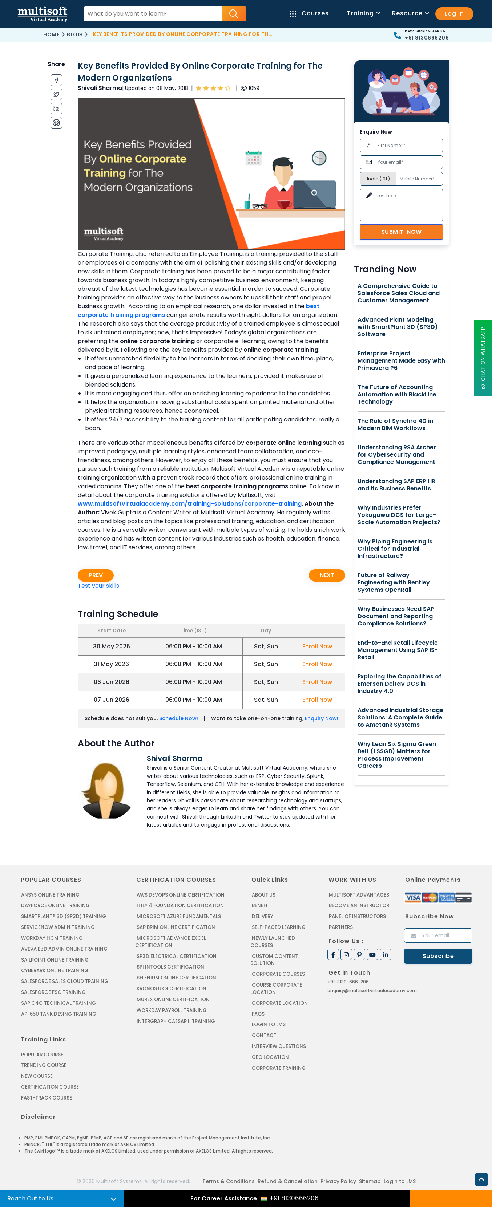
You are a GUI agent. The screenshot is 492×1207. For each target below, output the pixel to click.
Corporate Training (279, 1059)
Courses (309, 13)
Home (51, 34)
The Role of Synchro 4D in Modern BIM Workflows (395, 424)
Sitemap (370, 1179)
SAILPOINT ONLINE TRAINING (55, 959)
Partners (341, 926)
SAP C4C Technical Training (58, 1002)
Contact (264, 1026)
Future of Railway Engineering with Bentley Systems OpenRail (394, 583)
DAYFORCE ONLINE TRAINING (55, 905)
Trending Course (43, 1063)
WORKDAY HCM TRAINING (51, 937)
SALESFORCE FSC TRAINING (53, 991)
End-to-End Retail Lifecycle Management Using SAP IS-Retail (398, 650)
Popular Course (42, 1053)
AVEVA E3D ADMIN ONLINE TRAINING (63, 948)
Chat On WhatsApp (483, 358)
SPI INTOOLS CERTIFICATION (170, 966)
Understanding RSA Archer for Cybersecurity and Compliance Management (397, 455)
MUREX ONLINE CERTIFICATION (173, 998)
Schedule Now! (178, 718)
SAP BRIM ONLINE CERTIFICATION (176, 926)
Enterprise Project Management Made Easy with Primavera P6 (401, 361)
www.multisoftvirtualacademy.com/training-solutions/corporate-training (190, 503)
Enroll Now (317, 646)
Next (327, 575)
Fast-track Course (46, 1096)
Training (363, 13)
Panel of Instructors (357, 916)
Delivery (262, 916)
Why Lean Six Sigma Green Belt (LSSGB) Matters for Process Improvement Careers (397, 755)
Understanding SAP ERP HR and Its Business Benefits (396, 485)
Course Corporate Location (276, 981)
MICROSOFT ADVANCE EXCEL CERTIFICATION (170, 941)
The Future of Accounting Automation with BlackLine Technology (397, 394)
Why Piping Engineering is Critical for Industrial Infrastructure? (395, 549)
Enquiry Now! (321, 718)
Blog (74, 34)
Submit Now (401, 232)
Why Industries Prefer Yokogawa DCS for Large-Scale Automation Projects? (399, 515)
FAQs (258, 1005)
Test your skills (98, 586)
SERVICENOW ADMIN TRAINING (57, 926)
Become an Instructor (359, 905)
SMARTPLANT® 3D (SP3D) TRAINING (63, 916)
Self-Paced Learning (278, 926)
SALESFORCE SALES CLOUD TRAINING (64, 980)
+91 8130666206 (427, 37)
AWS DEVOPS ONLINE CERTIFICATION (180, 895)
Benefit (261, 905)
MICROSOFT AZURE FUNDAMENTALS (179, 916)
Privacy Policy (338, 1179)
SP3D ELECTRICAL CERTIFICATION (176, 955)
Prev (96, 575)
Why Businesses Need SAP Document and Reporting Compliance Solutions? (396, 616)
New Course (37, 1074)
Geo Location (270, 1048)
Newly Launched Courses (285, 937)
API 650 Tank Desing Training (58, 1012)
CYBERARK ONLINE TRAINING (54, 969)
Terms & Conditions (228, 1179)
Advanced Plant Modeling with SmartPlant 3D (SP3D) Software (398, 327)
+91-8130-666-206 (348, 981)
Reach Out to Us (30, 1198)
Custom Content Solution (274, 952)
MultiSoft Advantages (359, 895)
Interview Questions (279, 1037)
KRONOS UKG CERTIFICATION (171, 987)
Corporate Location (280, 994)
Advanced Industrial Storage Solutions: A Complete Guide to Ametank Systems (400, 718)
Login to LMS (269, 1016)
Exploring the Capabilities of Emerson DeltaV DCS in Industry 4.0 (399, 684)
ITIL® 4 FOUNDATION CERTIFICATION (180, 905)
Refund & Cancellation (288, 1179)
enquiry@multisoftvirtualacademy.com (372, 990)
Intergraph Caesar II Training (176, 1019)
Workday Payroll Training (171, 1009)
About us (263, 895)
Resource (410, 13)
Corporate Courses (278, 966)
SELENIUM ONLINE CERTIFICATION (176, 977)
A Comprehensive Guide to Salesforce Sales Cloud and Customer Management (399, 293)
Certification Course (50, 1085)
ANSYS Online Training (50, 895)
